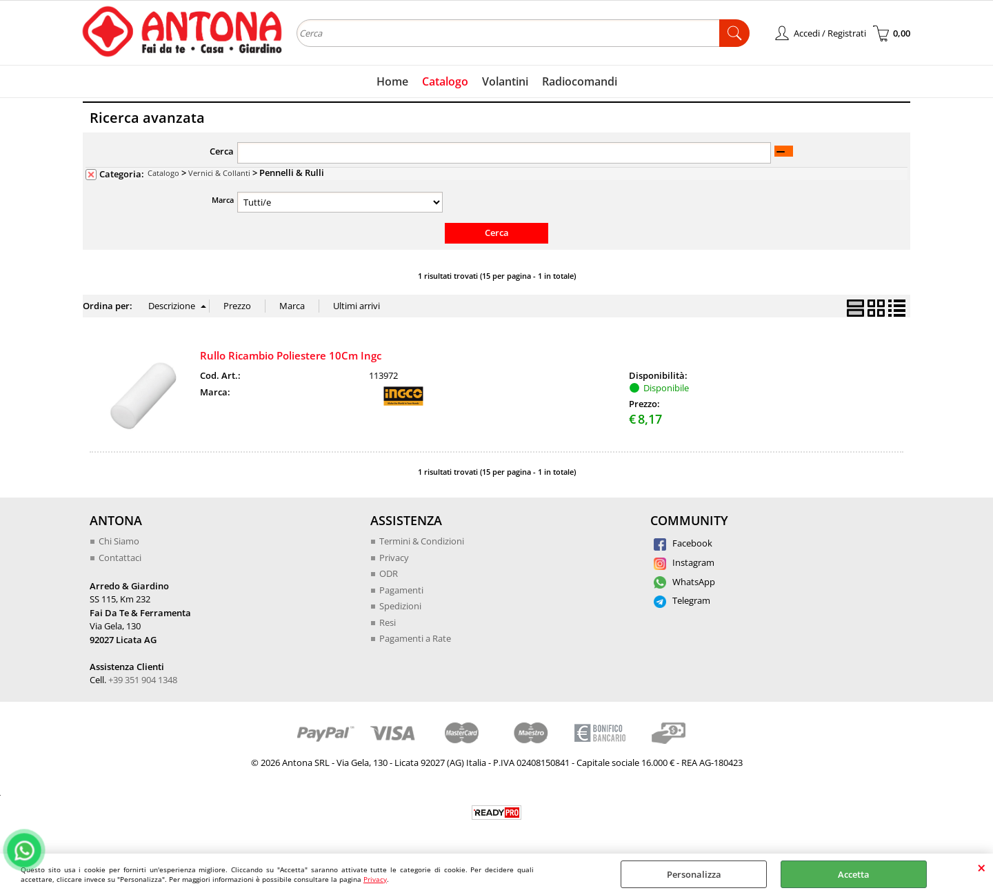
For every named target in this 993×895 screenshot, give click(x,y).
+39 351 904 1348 (142, 679)
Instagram (684, 562)
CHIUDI (981, 867)
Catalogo (445, 81)
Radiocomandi (579, 81)
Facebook (683, 543)
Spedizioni (400, 606)
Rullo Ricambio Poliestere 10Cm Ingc (290, 355)
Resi (387, 622)
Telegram (682, 600)
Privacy (375, 879)
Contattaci (120, 557)
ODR (388, 573)
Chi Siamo (119, 541)
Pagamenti (401, 590)
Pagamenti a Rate (415, 638)
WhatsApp (684, 582)
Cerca (222, 151)
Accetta (854, 874)
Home (392, 81)
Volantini (505, 81)
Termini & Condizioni (421, 541)
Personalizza (694, 874)
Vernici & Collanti (219, 173)
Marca (223, 200)
